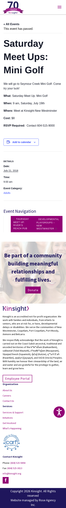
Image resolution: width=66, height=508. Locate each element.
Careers (7, 395)
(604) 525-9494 (17, 462)
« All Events (11, 24)
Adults (7, 193)
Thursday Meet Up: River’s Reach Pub (21, 224)
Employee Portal (17, 378)
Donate (33, 290)
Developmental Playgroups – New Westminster (47, 224)
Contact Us (8, 401)
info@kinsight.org (12, 473)
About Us (7, 390)
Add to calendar (21, 142)
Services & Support (13, 412)
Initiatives (8, 417)
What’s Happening (12, 428)
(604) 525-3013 (14, 468)
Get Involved (9, 423)
